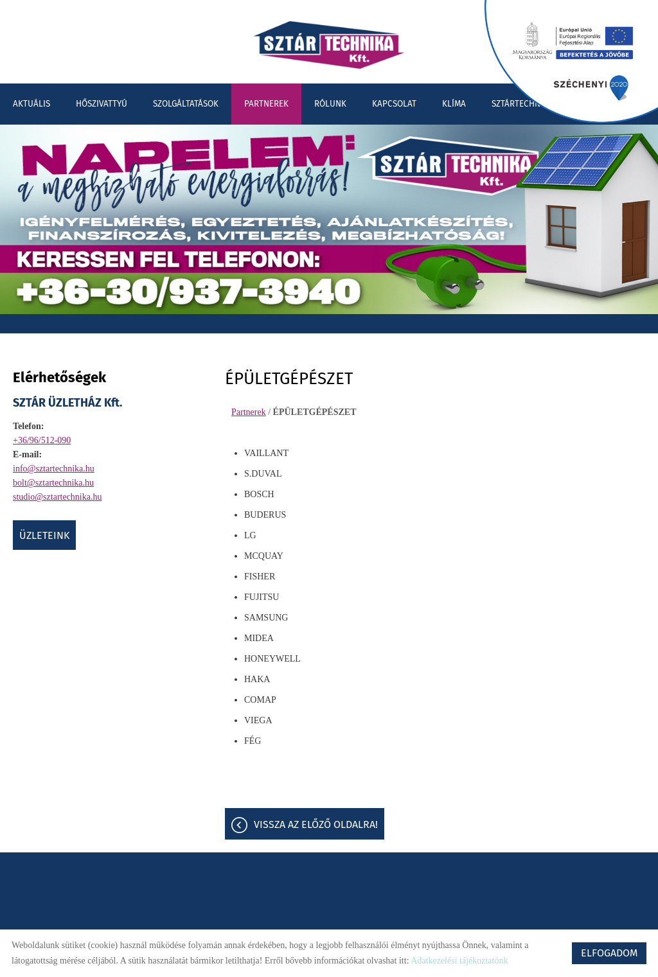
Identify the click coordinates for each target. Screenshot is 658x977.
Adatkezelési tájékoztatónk (459, 960)
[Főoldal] (329, 45)
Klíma (454, 103)
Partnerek (266, 103)
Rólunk (330, 103)
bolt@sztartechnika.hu (53, 483)
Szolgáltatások (185, 103)
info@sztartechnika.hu (53, 468)
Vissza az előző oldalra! (316, 824)
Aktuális (31, 103)
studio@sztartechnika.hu (57, 497)
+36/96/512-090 (42, 440)
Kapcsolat (394, 103)
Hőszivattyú (101, 103)
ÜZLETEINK (44, 535)
